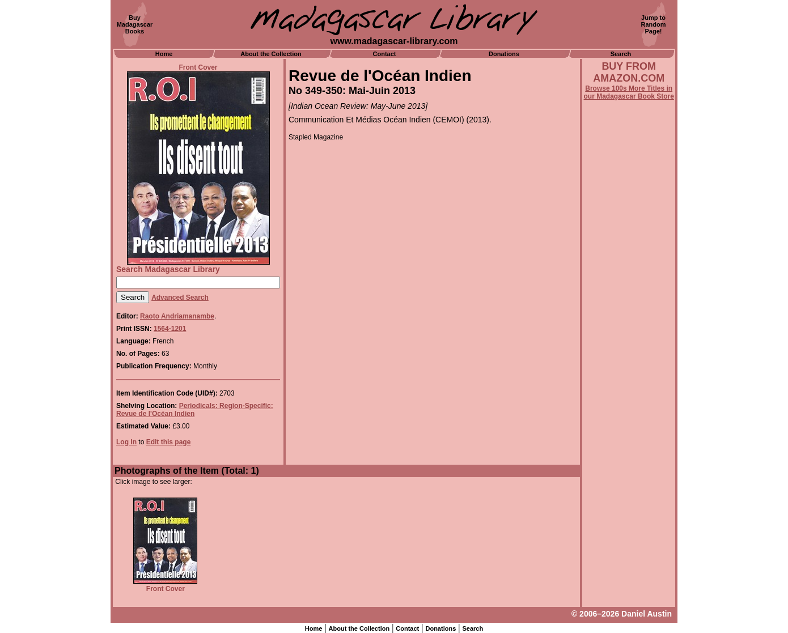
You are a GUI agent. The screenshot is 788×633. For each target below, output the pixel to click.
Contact (384, 53)
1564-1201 (170, 329)
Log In (126, 442)
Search (621, 53)
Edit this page (168, 442)
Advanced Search (180, 297)
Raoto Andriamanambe (177, 316)
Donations (504, 53)
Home (164, 53)
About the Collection (271, 53)
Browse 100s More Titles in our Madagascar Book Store (629, 92)
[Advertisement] (628, 406)
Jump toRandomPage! (653, 24)
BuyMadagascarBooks (135, 24)
